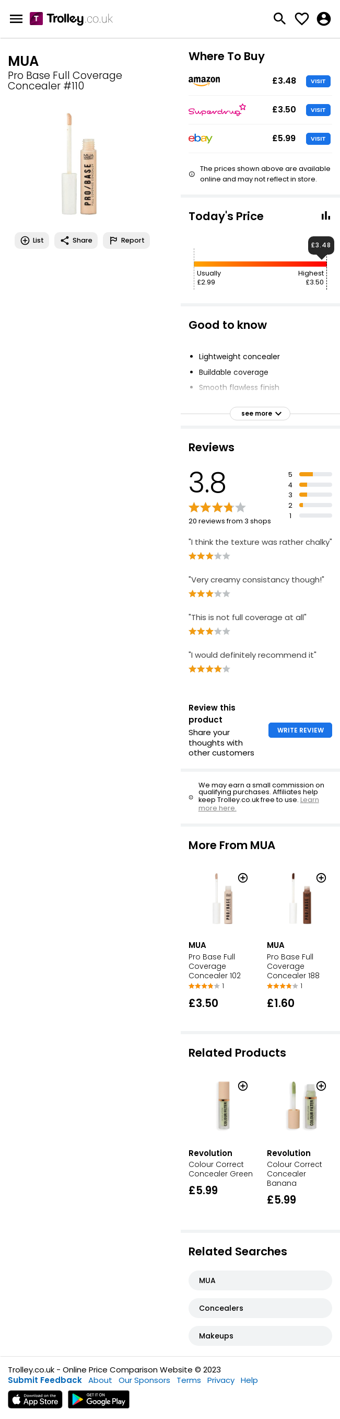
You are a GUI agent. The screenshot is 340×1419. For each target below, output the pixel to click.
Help (249, 1380)
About (100, 1380)
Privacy (221, 1380)
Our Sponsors (144, 1380)
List (32, 240)
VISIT (318, 81)
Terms (189, 1380)
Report (126, 240)
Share (76, 240)
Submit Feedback (45, 1380)
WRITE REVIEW (300, 730)
